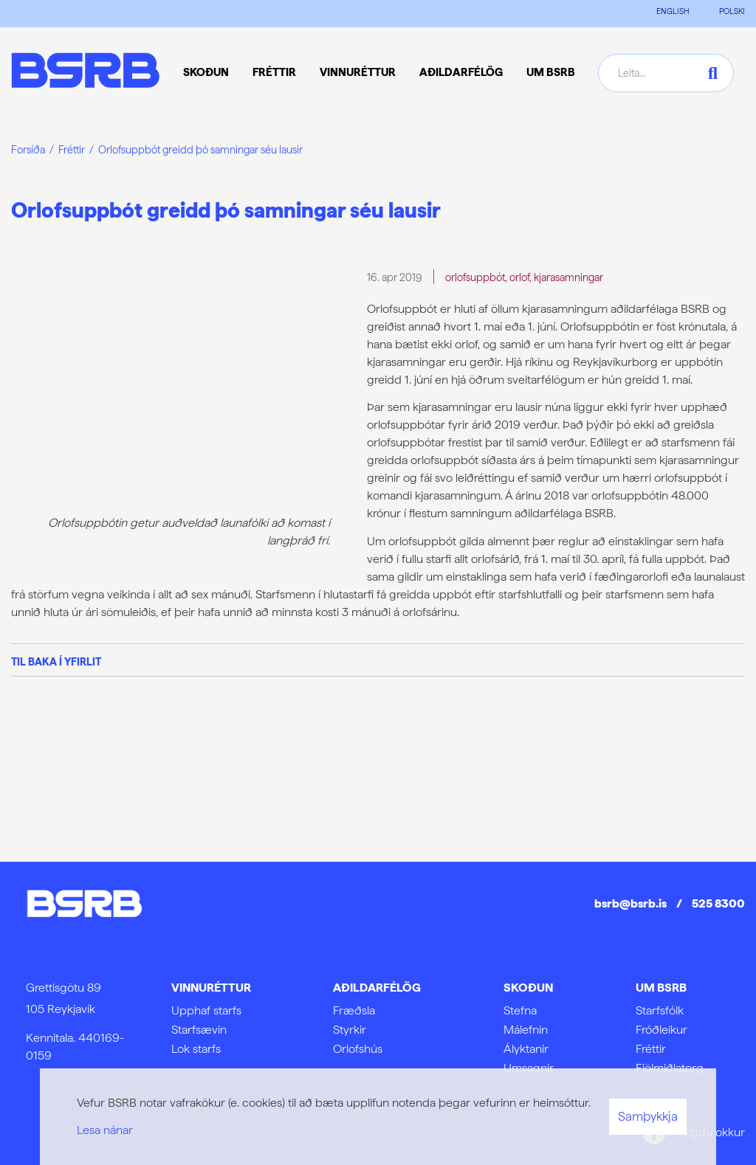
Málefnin (526, 1030)
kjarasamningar (568, 277)
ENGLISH (673, 11)
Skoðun (528, 988)
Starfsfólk (660, 1010)
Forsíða (28, 149)
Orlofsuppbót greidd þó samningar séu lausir (200, 149)
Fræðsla (354, 1010)
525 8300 (718, 903)
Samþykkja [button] (648, 1116)
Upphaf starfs (206, 1010)
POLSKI (732, 11)
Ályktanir (526, 1049)
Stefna (520, 1010)
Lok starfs (196, 1049)
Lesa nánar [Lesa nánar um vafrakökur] (105, 1130)
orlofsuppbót (475, 277)
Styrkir (349, 1030)
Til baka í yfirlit (56, 661)
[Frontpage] (85, 72)
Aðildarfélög (377, 988)
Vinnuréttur (211, 988)
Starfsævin (199, 1030)
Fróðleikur (661, 1030)
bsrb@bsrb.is (630, 903)
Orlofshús (357, 1049)
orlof (519, 277)
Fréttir (71, 149)
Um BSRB (661, 988)
